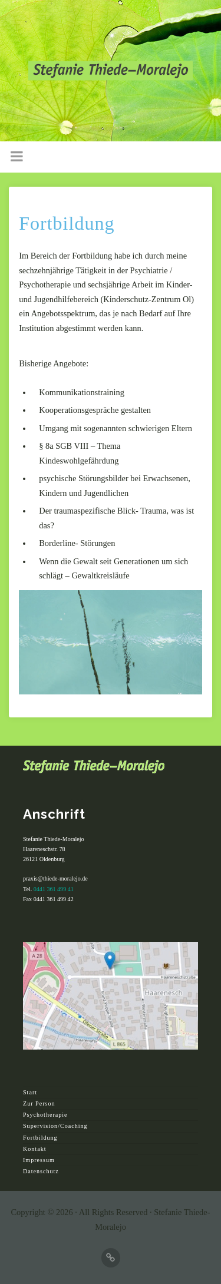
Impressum (39, 1160)
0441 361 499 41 (54, 889)
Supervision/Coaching (55, 1126)
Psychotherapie (45, 1114)
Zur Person (39, 1103)
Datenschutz (41, 1171)
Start (30, 1092)
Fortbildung (40, 1137)
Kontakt (34, 1149)
